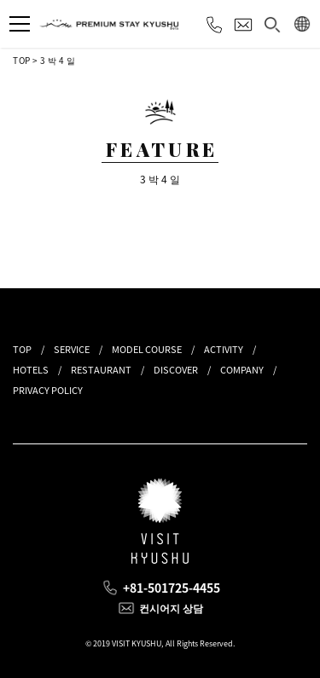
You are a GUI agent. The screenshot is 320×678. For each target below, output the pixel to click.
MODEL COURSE (147, 349)
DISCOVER (176, 369)
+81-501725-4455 (171, 587)
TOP (22, 60)
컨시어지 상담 (171, 608)
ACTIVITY (223, 349)
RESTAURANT (101, 369)
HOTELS (31, 369)
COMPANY (242, 369)
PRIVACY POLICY (48, 390)
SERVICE (72, 349)
